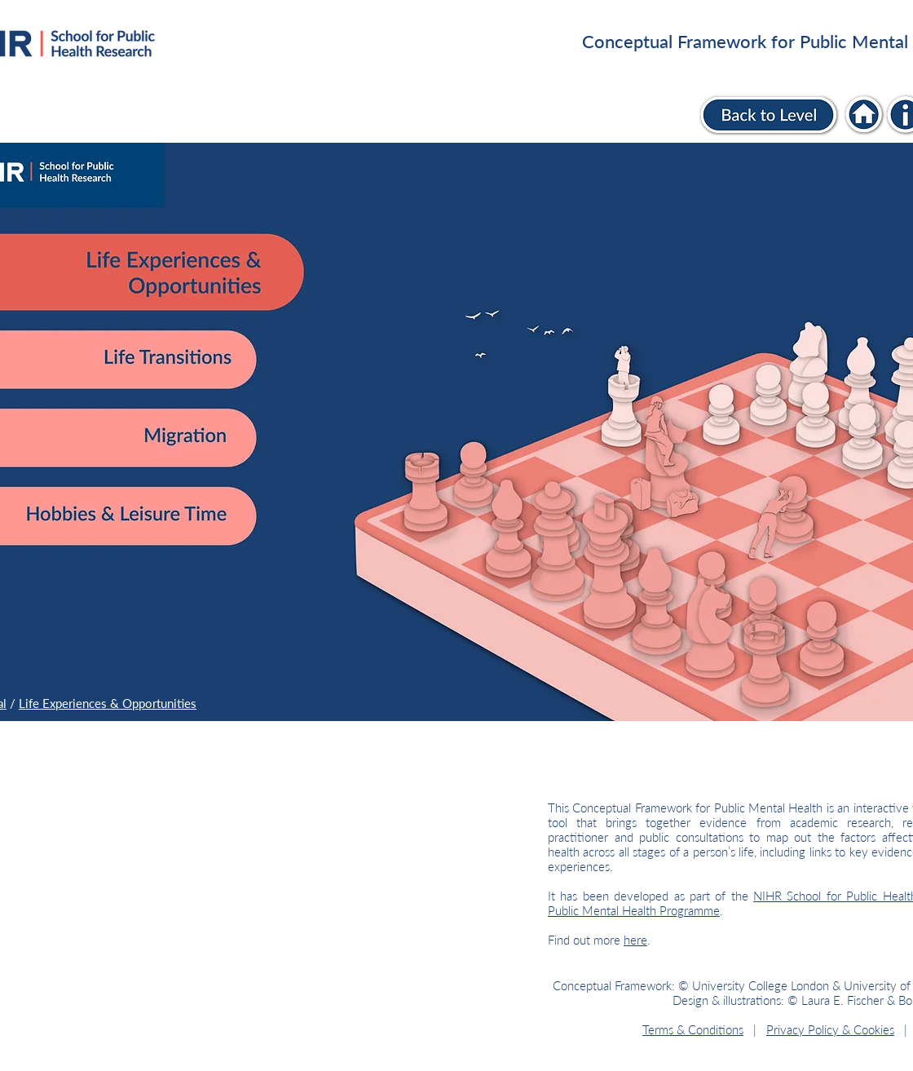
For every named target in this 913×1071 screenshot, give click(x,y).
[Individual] (864, 114)
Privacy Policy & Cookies (830, 1029)
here (635, 939)
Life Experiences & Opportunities (107, 703)
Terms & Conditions (692, 1029)
